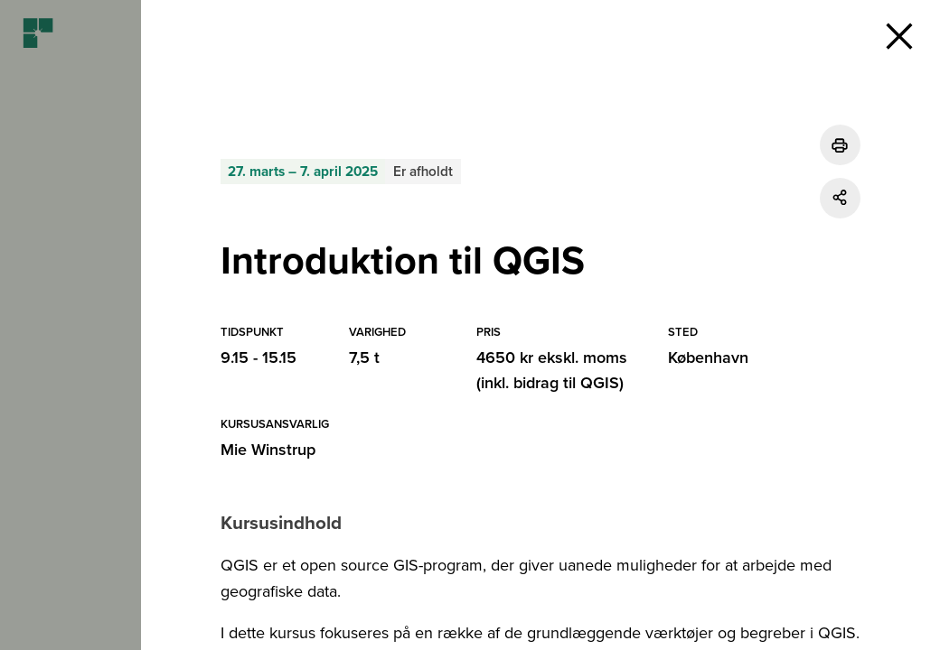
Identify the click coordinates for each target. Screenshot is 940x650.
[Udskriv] (840, 145)
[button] (899, 36)
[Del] (840, 198)
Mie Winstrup (268, 450)
